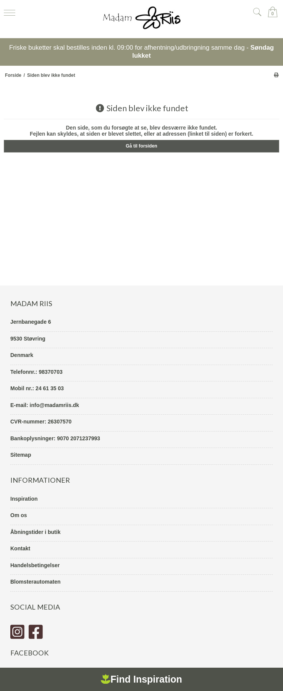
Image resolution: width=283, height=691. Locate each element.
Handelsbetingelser (35, 565)
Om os (18, 515)
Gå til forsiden (141, 146)
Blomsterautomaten (35, 582)
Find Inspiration (141, 679)
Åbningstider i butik (35, 532)
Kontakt (20, 548)
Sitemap (20, 455)
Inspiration (24, 499)
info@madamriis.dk (54, 405)
